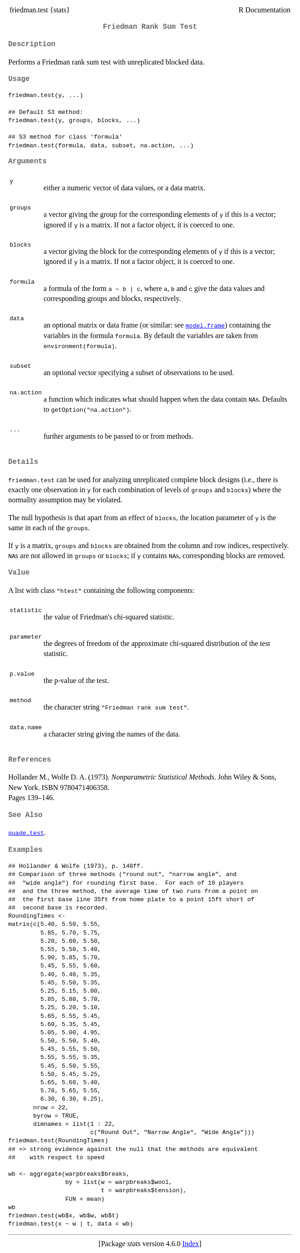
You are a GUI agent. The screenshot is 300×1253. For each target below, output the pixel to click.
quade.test (26, 832)
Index (190, 1244)
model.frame (205, 325)
